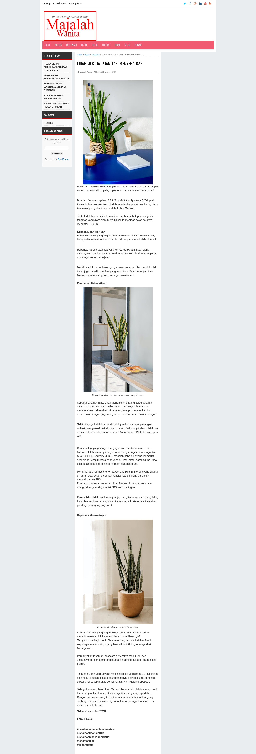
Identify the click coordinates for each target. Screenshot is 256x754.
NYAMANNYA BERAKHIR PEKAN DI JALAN (56, 105)
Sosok (58, 45)
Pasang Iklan (75, 3)
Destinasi (71, 45)
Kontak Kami (59, 3)
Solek (95, 45)
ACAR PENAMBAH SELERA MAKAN (53, 97)
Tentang (46, 3)
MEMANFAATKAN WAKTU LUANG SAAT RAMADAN (55, 86)
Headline (48, 123)
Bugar (138, 45)
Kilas (127, 45)
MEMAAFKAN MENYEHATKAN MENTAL (57, 77)
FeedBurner (63, 159)
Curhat (106, 45)
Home (47, 45)
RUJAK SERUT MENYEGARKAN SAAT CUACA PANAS (55, 67)
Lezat (84, 45)
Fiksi (117, 45)
